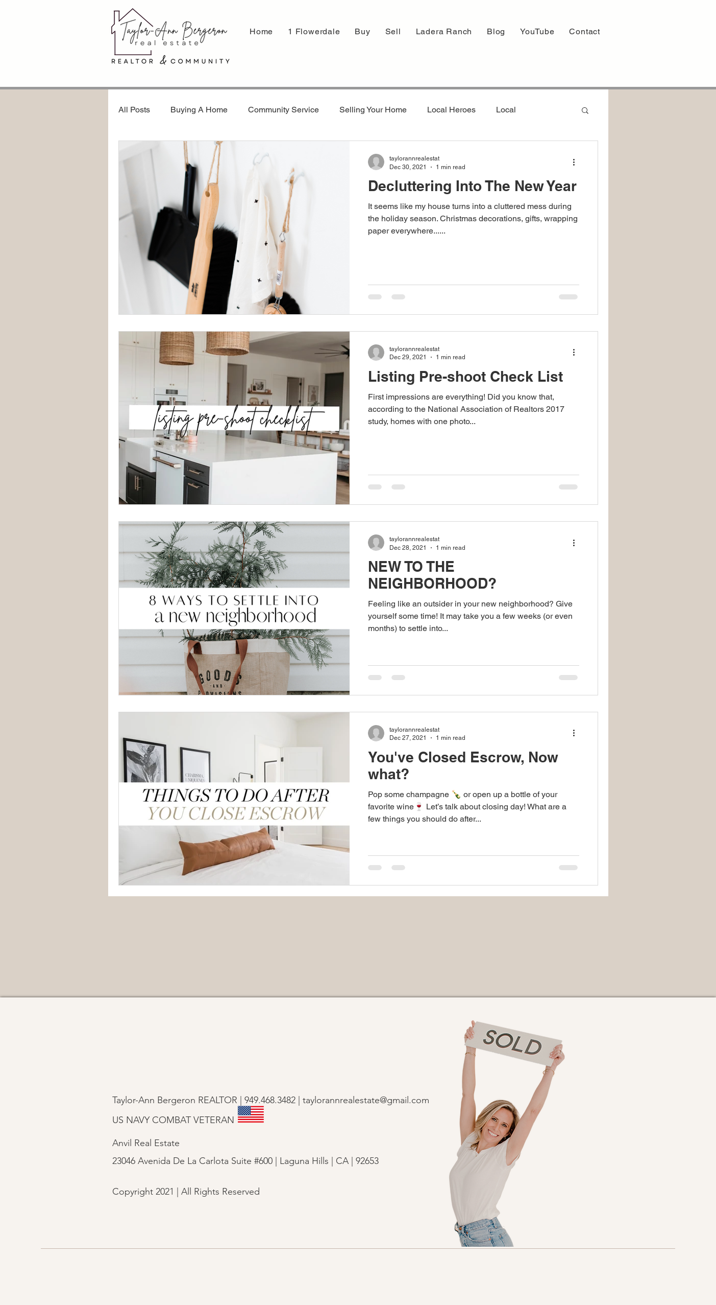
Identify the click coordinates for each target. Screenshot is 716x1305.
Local (506, 109)
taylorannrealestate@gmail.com (366, 1100)
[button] (393, 31)
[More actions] (578, 162)
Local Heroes (451, 109)
